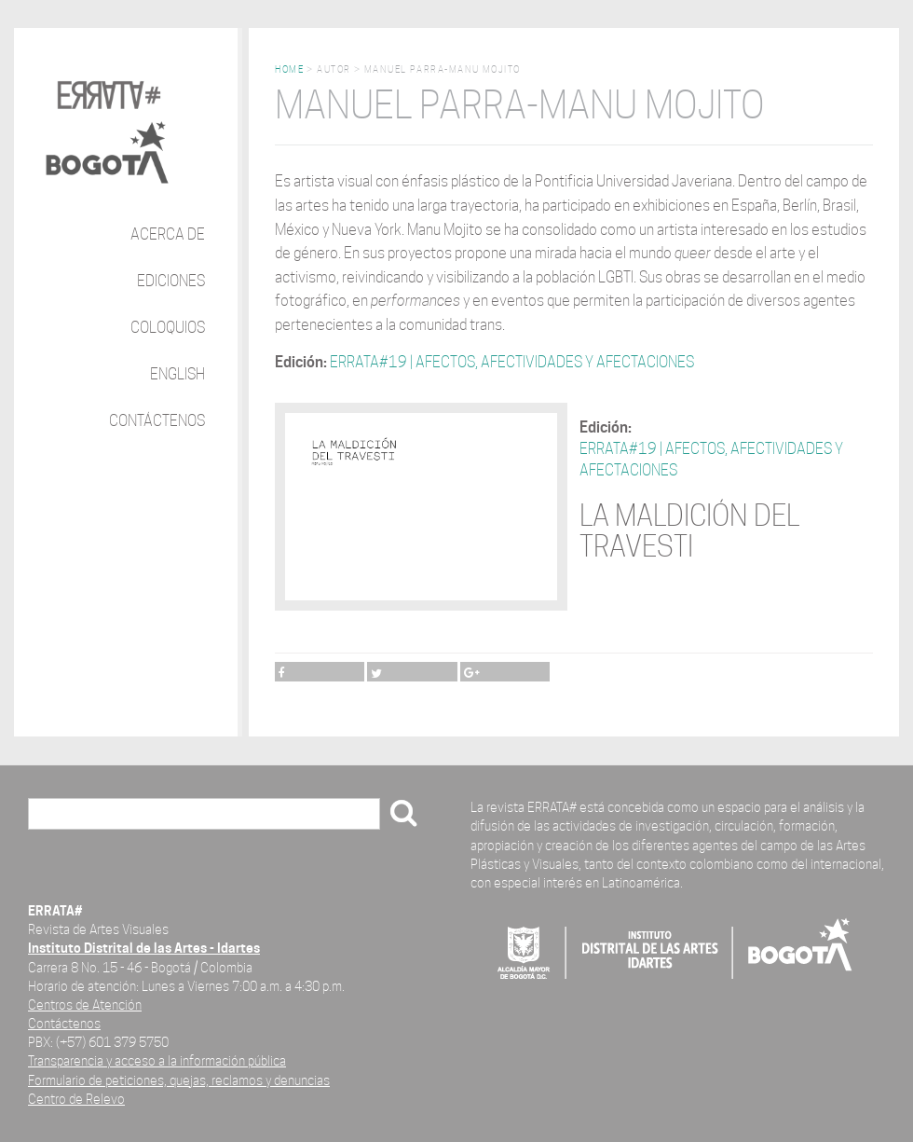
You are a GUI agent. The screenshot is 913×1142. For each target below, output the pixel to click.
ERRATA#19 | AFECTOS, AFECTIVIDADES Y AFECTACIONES (512, 362)
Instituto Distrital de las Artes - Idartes (144, 948)
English (177, 374)
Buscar (56, 815)
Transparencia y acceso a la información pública (157, 1060)
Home (289, 69)
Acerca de (167, 234)
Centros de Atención (85, 1004)
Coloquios (167, 328)
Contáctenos (157, 421)
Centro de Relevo (76, 1099)
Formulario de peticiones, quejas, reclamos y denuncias (179, 1080)
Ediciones (171, 281)
